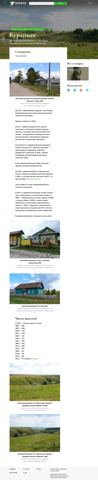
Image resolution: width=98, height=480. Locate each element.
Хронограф (13, 472)
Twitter (74, 90)
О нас (25, 472)
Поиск (39, 469)
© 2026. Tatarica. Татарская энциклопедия (58, 469)
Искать (60, 3)
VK (68, 90)
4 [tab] (83, 82)
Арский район (38, 29)
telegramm (87, 90)
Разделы (12, 469)
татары (34, 359)
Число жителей (20, 56)
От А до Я (26, 469)
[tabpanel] (78, 73)
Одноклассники (81, 90)
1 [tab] (73, 82)
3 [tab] (79, 82)
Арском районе (34, 179)
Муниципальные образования (22, 29)
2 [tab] (76, 82)
